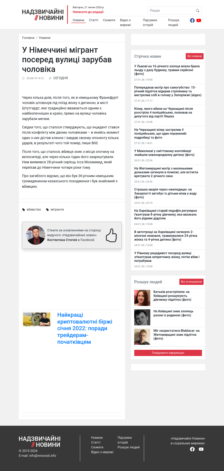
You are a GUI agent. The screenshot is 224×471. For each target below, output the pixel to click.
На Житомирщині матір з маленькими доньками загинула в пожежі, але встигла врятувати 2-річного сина (166, 172)
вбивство (34, 209)
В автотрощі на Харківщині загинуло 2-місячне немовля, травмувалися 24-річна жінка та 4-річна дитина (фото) (165, 235)
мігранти (57, 209)
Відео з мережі (125, 22)
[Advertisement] (72, 280)
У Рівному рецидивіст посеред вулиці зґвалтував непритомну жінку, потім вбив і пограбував (167, 257)
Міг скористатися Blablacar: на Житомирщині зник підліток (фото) (176, 334)
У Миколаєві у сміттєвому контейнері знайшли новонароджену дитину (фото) (164, 153)
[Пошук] (170, 10)
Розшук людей (173, 22)
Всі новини (195, 56)
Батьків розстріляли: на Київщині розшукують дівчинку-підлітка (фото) (172, 295)
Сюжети (109, 20)
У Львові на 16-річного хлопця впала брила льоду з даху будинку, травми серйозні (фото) (167, 70)
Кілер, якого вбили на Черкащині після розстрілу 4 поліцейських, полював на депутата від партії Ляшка (163, 112)
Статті (93, 20)
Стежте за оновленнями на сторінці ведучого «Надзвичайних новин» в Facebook (74, 235)
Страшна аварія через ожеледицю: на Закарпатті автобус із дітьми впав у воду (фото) (165, 193)
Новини (78, 20)
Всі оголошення (191, 281)
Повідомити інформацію (168, 352)
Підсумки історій (150, 22)
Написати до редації (88, 12)
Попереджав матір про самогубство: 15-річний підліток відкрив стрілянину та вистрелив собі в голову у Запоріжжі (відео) (167, 91)
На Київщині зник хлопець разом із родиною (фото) (173, 313)
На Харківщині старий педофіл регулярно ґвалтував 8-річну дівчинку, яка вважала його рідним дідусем (165, 214)
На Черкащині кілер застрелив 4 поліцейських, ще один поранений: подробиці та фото (160, 133)
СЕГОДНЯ (60, 78)
